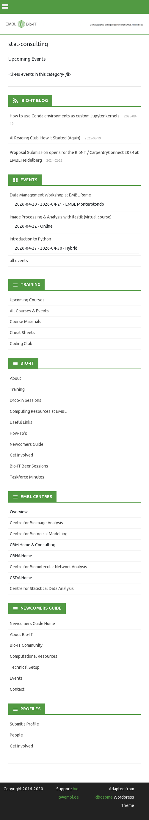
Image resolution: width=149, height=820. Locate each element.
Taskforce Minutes (27, 477)
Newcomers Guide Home (32, 623)
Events (16, 678)
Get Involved (21, 455)
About (15, 378)
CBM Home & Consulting (32, 544)
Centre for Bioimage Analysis (36, 522)
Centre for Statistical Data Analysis (42, 588)
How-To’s (18, 433)
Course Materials (25, 321)
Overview (19, 511)
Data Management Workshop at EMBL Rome (50, 195)
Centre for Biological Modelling (39, 533)
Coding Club (21, 343)
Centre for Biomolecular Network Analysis (48, 566)
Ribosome (104, 797)
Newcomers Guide (26, 444)
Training (17, 389)
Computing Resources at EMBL (38, 411)
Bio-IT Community (26, 645)
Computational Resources (33, 656)
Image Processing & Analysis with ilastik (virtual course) (61, 217)
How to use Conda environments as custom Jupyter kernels (65, 116)
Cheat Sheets (22, 332)
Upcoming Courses (27, 300)
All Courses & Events (29, 311)
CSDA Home (21, 577)
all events (19, 260)
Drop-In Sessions (25, 400)
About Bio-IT (21, 634)
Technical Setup (25, 667)
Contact (17, 689)
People (16, 735)
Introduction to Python (30, 239)
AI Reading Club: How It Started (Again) (45, 138)
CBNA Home (21, 555)
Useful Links (21, 422)
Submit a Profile (24, 724)
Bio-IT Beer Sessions (29, 466)
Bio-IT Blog (34, 100)
